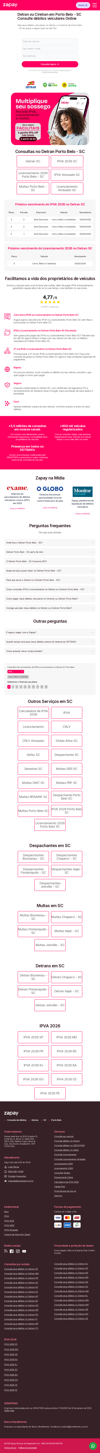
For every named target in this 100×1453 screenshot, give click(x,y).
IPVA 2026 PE (50, 1093)
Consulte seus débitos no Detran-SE (71, 1318)
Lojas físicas (13, 1167)
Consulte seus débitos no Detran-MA (71, 1300)
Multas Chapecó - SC (66, 917)
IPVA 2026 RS (66, 1051)
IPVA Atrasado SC (67, 175)
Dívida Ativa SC (67, 741)
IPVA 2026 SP (33, 1037)
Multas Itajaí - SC (66, 931)
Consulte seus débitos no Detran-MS (71, 1305)
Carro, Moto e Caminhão (18, 677)
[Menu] (94, 5)
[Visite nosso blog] (5, 1251)
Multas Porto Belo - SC (33, 188)
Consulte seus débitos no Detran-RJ (71, 1264)
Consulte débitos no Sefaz (66, 1150)
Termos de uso (64, 70)
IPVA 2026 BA (67, 1065)
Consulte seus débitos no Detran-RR (21, 1324)
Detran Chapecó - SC (66, 977)
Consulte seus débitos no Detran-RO (71, 1314)
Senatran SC (33, 769)
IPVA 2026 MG (66, 1037)
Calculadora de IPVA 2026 (33, 712)
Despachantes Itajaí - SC (66, 870)
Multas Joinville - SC (50, 945)
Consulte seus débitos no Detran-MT (21, 1310)
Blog (6, 1211)
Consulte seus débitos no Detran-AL (71, 1296)
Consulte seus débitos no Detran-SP (71, 1268)
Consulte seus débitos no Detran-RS (71, 1273)
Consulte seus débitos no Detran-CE (21, 1292)
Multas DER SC (66, 769)
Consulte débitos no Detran (67, 1141)
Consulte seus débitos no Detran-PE (21, 1287)
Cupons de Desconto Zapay (17, 1234)
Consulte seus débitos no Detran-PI (20, 1319)
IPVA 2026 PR (33, 1051)
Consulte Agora (50, 64)
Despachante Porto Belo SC (66, 796)
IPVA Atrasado (11, 1230)
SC (44, 1120)
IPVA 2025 (9, 1221)
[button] (50, 542)
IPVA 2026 (9, 1225)
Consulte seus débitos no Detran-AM (71, 1291)
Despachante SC (67, 755)
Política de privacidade (50, 72)
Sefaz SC (33, 755)
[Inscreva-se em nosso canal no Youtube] (24, 1251)
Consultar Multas (62, 1173)
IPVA (66, 713)
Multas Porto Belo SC (33, 811)
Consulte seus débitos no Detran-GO (21, 1305)
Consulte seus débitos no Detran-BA (71, 1282)
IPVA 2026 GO (33, 1079)
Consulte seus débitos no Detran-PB (71, 1309)
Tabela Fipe (59, 1186)
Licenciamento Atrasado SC (67, 188)
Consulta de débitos (17, 1120)
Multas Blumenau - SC (33, 916)
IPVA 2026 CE (66, 1079)
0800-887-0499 (15, 1171)
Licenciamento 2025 (63, 1164)
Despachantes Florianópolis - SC (33, 870)
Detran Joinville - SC (50, 1005)
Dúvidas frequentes (17, 1176)
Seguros (58, 1196)
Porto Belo (56, 1120)
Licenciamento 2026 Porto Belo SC (50, 824)
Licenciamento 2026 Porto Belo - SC (33, 174)
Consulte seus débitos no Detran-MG (21, 1273)
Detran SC (33, 161)
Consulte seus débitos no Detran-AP (21, 1296)
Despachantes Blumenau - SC (33, 856)
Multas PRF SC (66, 783)
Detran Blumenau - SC (33, 977)
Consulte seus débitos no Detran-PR (21, 1278)
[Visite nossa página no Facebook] (12, 1251)
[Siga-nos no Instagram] (18, 1251)
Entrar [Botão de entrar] (83, 5)
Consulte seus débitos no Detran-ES (71, 1286)
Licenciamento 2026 (63, 1168)
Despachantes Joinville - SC (50, 884)
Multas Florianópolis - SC (33, 930)
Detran (35, 1120)
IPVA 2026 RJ (33, 1065)
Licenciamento (33, 727)
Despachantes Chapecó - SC (66, 856)
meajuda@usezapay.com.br (21, 1181)
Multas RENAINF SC (33, 797)
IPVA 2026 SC (67, 161)
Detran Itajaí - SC (66, 991)
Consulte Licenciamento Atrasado (69, 1159)
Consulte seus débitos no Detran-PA (21, 1315)
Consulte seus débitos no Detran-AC (21, 1301)
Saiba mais (9, 1410)
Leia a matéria (17, 508)
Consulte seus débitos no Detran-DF (21, 1269)
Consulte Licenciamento (65, 1154)
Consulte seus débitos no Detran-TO (21, 1328)
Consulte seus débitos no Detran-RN (71, 1277)
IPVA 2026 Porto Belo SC (66, 810)
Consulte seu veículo (64, 1136)
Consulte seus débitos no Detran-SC (21, 1282)
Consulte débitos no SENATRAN (69, 1145)
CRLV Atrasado (33, 741)
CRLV (66, 727)
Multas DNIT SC (33, 783)
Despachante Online (63, 1177)
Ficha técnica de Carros (65, 1191)
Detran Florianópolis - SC (33, 991)
